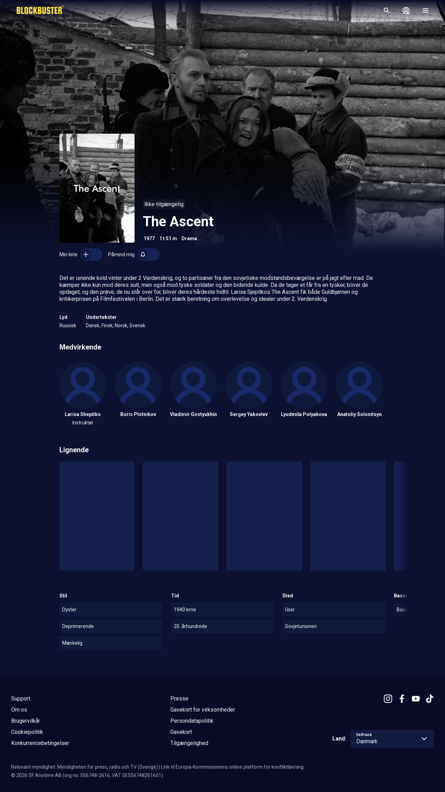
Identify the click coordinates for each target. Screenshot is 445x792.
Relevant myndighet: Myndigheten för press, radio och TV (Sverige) (84, 767)
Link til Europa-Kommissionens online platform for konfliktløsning (232, 767)
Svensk (137, 325)
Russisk (67, 325)
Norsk (121, 325)
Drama (189, 238)
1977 (149, 238)
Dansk (92, 325)
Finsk (107, 325)
